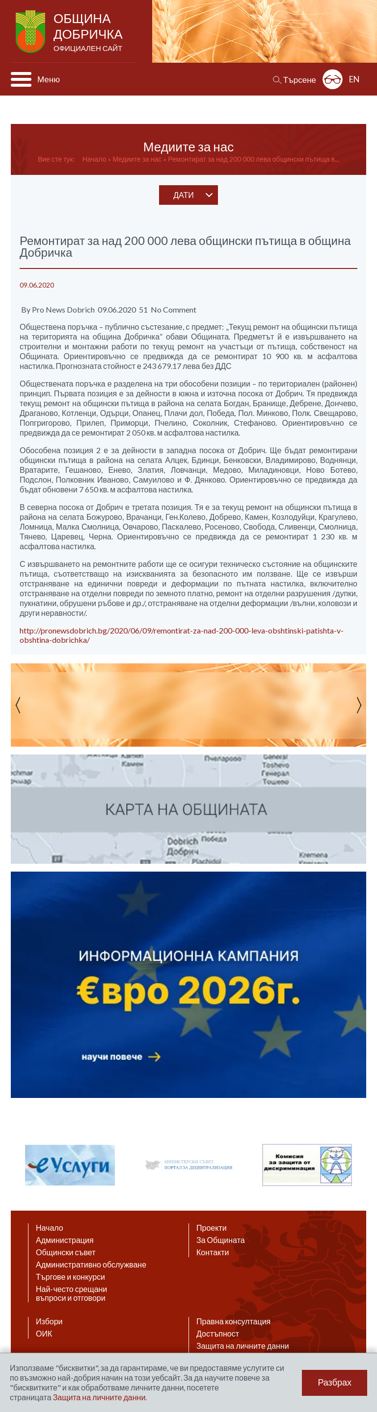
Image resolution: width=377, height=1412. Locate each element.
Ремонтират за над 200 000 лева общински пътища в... (253, 159)
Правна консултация (233, 1321)
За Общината (220, 1240)
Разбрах (334, 1383)
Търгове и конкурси (70, 1276)
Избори (49, 1321)
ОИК (44, 1333)
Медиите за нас (137, 159)
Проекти (211, 1227)
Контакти (212, 1252)
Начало (94, 159)
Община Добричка (89, 32)
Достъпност (217, 1333)
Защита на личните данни (242, 1345)
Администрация (65, 1240)
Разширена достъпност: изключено (333, 79)
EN (354, 79)
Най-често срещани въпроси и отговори (71, 1293)
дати (183, 194)
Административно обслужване (91, 1264)
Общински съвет (66, 1252)
